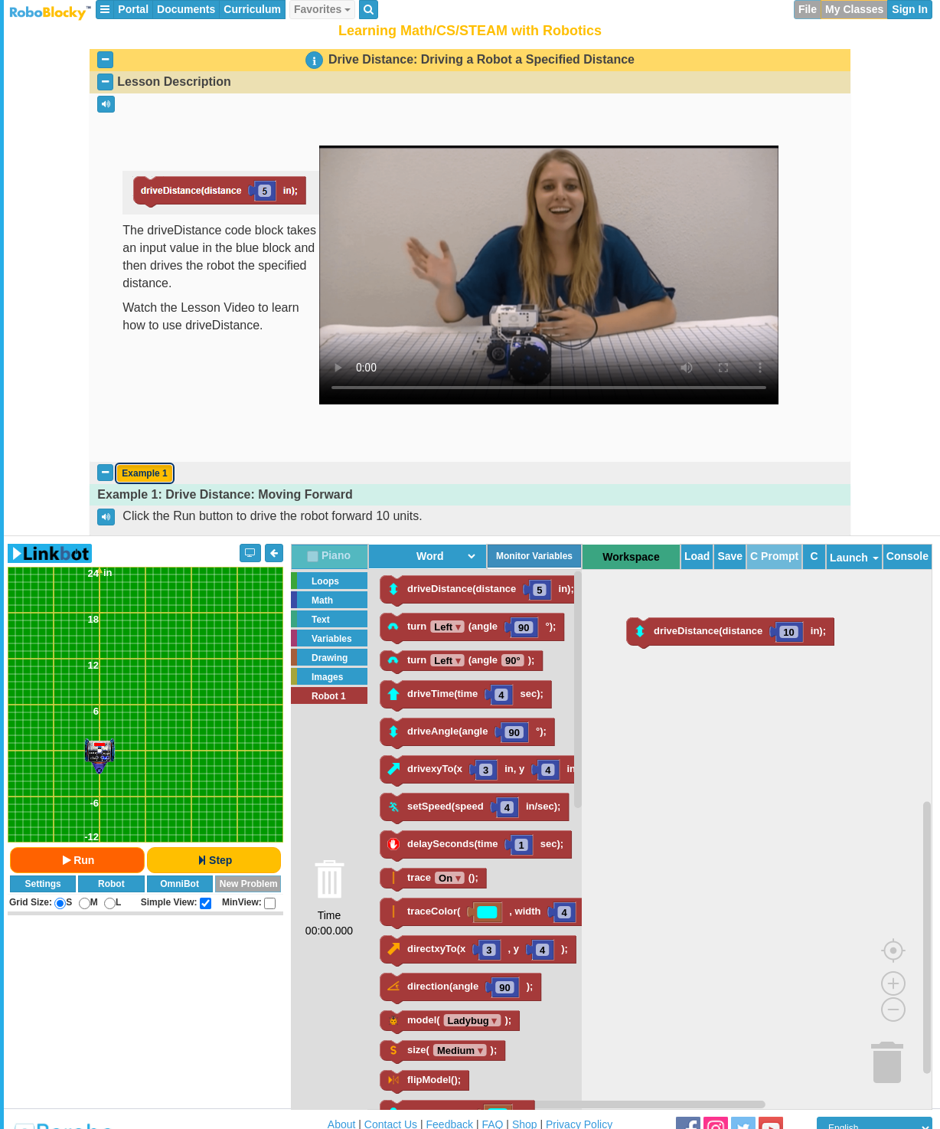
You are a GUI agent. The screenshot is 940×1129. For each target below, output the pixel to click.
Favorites (322, 9)
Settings (42, 884)
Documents (186, 9)
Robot (111, 884)
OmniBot (179, 884)
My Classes (854, 9)
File (807, 9)
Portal (133, 9)
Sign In (910, 9)
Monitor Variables (534, 556)
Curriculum (252, 9)
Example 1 (144, 473)
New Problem (249, 884)
